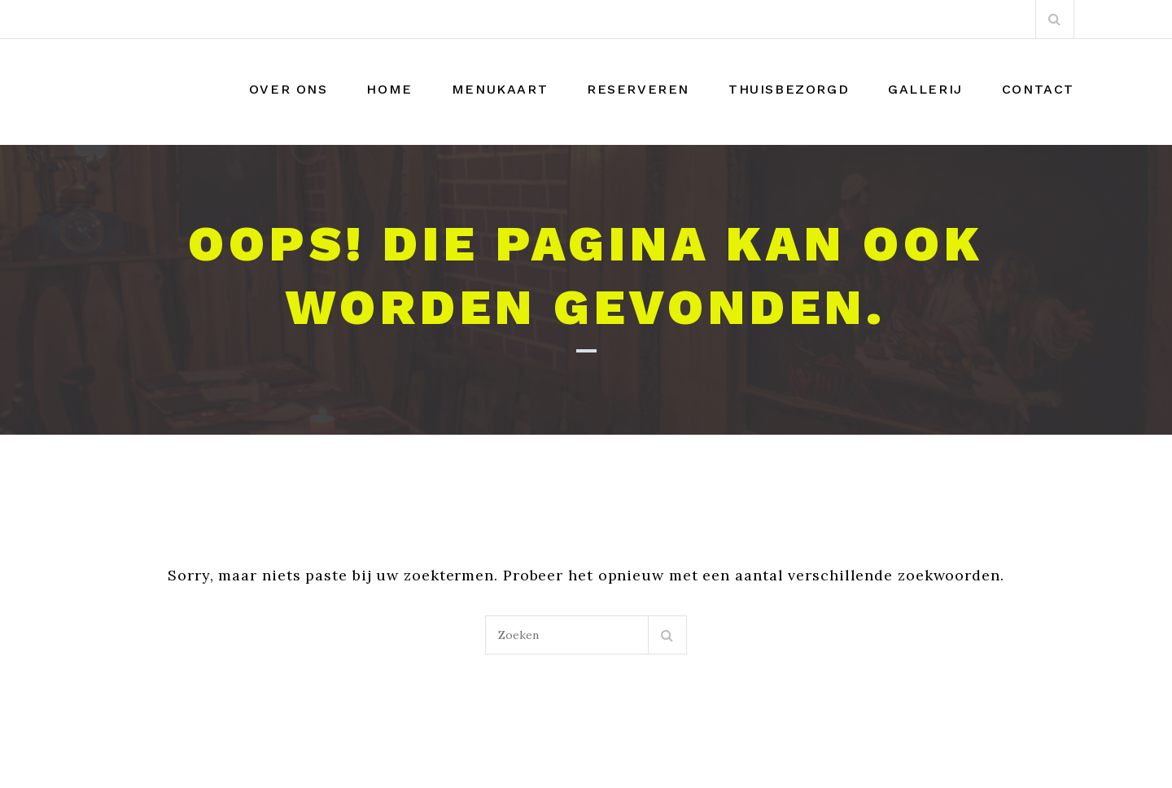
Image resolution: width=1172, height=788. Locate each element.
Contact (1038, 89)
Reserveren (638, 89)
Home (389, 89)
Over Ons (288, 89)
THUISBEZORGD (788, 89)
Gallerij (925, 89)
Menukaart (500, 89)
